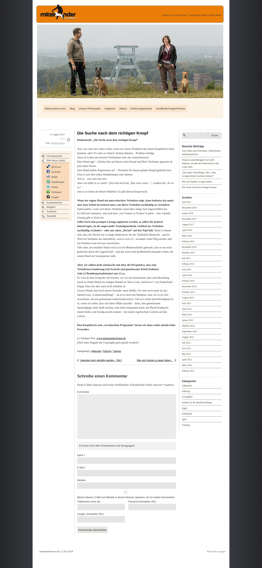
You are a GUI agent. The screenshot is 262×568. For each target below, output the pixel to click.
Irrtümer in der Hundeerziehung (197, 402)
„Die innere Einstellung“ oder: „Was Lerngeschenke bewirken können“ (199, 174)
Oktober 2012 (188, 325)
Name (81, 455)
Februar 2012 (188, 370)
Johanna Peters (58, 143)
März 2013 (187, 314)
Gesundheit (187, 396)
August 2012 (188, 337)
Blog (72, 108)
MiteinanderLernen (55, 108)
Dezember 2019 (189, 207)
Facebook (142, 501)
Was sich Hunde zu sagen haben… (155, 360)
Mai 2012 (186, 354)
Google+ (90, 514)
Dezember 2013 (189, 286)
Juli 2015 (186, 258)
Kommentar (83, 392)
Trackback (52, 211)
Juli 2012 (186, 342)
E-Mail (81, 467)
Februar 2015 (188, 264)
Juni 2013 (186, 303)
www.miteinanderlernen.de (111, 338)
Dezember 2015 (189, 247)
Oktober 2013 (188, 292)
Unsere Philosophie (89, 108)
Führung (107, 351)
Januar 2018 (187, 213)
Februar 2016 (188, 241)
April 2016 (187, 230)
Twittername (88, 501)
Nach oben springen (216, 551)
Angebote (109, 108)
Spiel (184, 419)
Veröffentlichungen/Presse (170, 108)
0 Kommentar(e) (54, 156)
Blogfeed (51, 207)
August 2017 (188, 224)
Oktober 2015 (188, 252)
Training (117, 351)
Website (81, 480)
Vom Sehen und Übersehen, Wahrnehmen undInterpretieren (201, 152)
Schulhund (187, 413)
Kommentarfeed (54, 202)
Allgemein (96, 351)
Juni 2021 (186, 202)
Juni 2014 (186, 269)
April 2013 (187, 309)
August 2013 (188, 297)
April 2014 (187, 275)
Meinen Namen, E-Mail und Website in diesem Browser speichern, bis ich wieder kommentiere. (126, 497)
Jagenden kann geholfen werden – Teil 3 (101, 360)
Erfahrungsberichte (141, 108)
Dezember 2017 (189, 219)
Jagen (184, 408)
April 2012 (187, 359)
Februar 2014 (188, 280)
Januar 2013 (187, 320)
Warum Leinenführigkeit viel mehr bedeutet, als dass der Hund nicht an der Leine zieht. (200, 163)
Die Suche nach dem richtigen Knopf (199, 187)
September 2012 (189, 331)
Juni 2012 (186, 348)
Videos (123, 108)
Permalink (51, 216)
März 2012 (187, 365)
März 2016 (187, 235)
